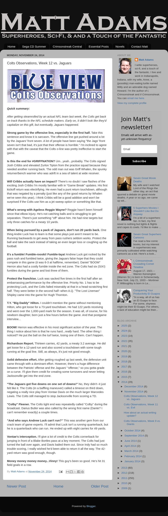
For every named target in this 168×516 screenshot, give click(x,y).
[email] (139, 149)
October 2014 (132, 430)
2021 (124, 346)
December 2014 (134, 386)
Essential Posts (99, 46)
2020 (124, 351)
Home (11, 46)
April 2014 (130, 445)
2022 (124, 341)
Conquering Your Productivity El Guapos (146, 292)
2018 (124, 361)
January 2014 (132, 461)
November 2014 (134, 391)
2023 (124, 335)
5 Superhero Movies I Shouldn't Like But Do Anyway (145, 211)
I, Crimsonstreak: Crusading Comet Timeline (143, 263)
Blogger (91, 506)
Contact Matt (139, 46)
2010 (124, 483)
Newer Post (16, 486)
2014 (124, 382)
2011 (124, 478)
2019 (124, 356)
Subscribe (139, 161)
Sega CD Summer (34, 46)
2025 (124, 325)
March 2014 (131, 451)
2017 (124, 366)
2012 (124, 472)
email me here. (136, 98)
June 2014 (131, 440)
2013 (124, 467)
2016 (124, 371)
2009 (124, 488)
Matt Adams (146, 59)
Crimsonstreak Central (67, 46)
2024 (124, 330)
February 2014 (133, 456)
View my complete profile (132, 103)
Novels (119, 46)
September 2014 (134, 435)
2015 (124, 376)
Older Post (99, 486)
